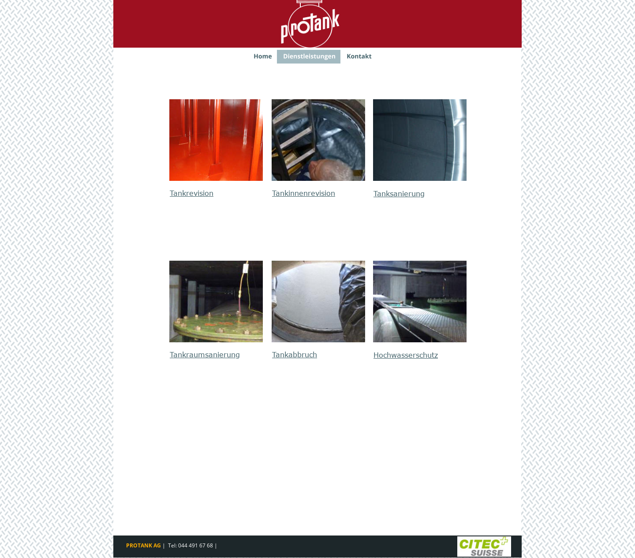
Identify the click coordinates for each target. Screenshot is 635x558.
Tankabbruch (294, 355)
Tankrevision (191, 193)
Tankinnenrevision (303, 193)
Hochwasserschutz (406, 355)
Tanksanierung (399, 194)
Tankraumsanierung (205, 355)
